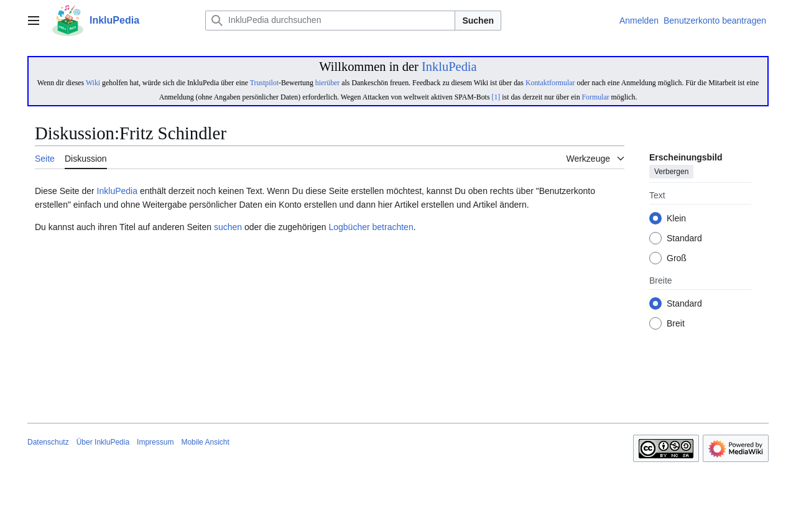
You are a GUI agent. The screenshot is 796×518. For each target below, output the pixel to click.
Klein (676, 219)
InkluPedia (449, 66)
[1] (495, 97)
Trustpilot (264, 82)
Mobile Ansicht (205, 442)
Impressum (155, 442)
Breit (676, 324)
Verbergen (671, 172)
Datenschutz (48, 442)
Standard (684, 239)
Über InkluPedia (102, 442)
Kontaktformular (550, 82)
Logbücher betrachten (370, 227)
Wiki (93, 82)
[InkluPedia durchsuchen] (330, 20)
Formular (595, 97)
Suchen (478, 20)
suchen (228, 227)
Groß (677, 259)
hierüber (327, 82)
